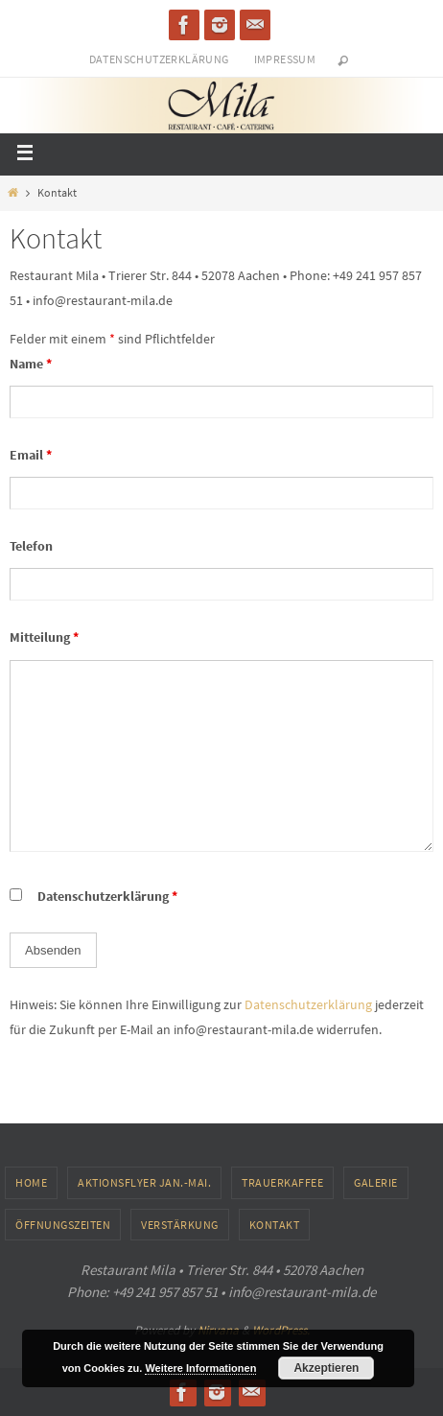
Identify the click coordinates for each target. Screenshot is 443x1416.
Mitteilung (44, 637)
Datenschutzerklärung (159, 59)
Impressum (285, 59)
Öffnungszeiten (62, 1224)
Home (31, 1182)
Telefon (31, 546)
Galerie (376, 1182)
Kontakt (274, 1224)
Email (31, 454)
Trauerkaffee (282, 1182)
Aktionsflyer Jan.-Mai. (144, 1182)
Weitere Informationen (200, 1368)
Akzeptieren (326, 1368)
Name (31, 363)
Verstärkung (180, 1224)
